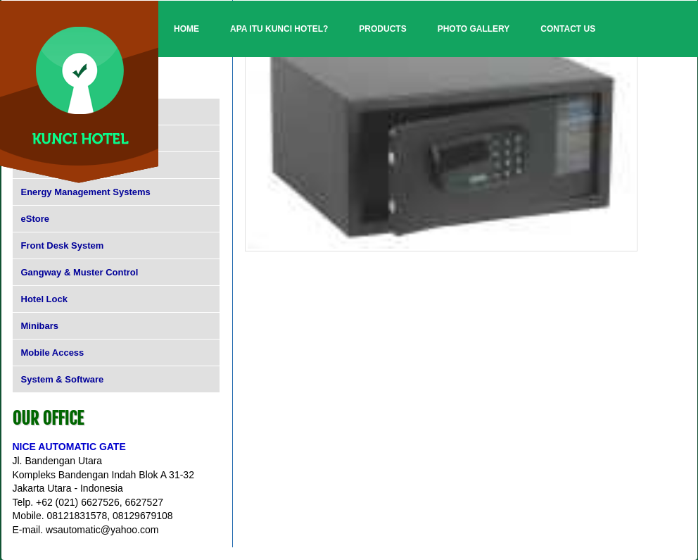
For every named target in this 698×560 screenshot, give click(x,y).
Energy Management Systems (86, 192)
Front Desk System (62, 245)
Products (382, 29)
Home (186, 29)
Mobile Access (52, 352)
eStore (35, 218)
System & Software (62, 379)
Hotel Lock (44, 299)
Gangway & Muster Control (80, 272)
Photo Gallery (474, 29)
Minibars (39, 326)
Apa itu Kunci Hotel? (279, 29)
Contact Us (567, 29)
